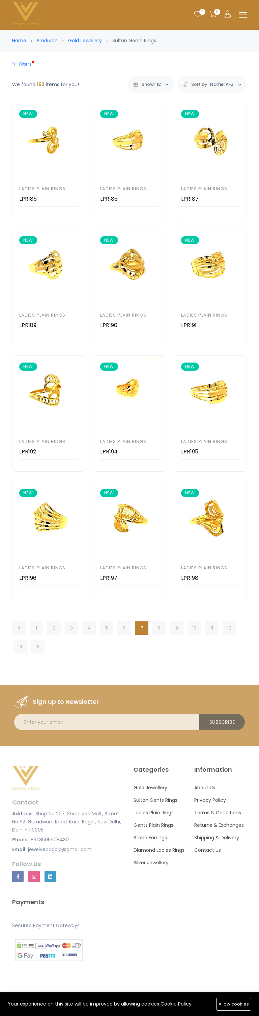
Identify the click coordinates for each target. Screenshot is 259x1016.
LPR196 (27, 578)
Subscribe (222, 722)
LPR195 (189, 451)
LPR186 (109, 199)
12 (229, 628)
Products (47, 40)
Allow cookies (234, 1004)
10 (194, 628)
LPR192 (27, 451)
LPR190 (108, 325)
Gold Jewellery (85, 40)
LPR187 (190, 199)
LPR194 (109, 451)
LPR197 (108, 578)
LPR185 (28, 199)
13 (20, 646)
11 (211, 628)
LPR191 (189, 325)
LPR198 (189, 578)
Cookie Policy (176, 1003)
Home (19, 40)
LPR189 (27, 325)
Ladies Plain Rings (42, 188)
